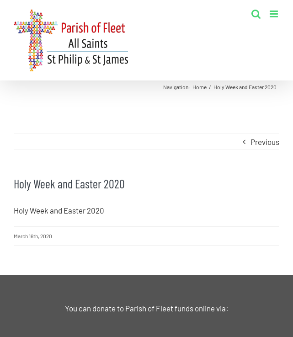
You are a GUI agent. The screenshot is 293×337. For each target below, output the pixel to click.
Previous (264, 141)
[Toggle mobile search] (256, 14)
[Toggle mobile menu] (274, 14)
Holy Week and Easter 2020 (59, 210)
